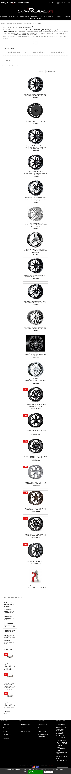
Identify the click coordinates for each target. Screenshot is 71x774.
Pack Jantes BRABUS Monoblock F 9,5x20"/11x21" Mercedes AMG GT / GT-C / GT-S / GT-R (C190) (35, 225)
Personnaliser (49, 772)
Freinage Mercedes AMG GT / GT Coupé (9, 636)
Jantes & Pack (35, 16)
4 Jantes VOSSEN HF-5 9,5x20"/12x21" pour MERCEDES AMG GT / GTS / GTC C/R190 (35, 483)
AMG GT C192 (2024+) (57, 52)
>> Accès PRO (10, 4)
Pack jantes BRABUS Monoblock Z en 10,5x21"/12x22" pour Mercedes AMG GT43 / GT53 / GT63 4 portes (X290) (35, 147)
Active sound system (47, 16)
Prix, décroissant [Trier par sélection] (56, 71)
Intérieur (40, 18)
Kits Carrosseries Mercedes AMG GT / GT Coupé (9, 604)
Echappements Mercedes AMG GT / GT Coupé (9, 618)
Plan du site (6, 738)
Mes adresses (42, 731)
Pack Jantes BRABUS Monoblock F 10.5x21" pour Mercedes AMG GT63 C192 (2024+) (35, 301)
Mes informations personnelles (43, 735)
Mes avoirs (41, 728)
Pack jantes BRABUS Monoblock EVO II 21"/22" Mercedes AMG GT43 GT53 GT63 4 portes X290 (35, 251)
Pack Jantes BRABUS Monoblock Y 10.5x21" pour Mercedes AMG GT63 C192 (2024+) (35, 327)
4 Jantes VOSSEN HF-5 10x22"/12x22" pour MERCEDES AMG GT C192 (35, 431)
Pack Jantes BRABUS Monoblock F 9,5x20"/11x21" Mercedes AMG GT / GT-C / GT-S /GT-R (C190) (35, 380)
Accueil (3, 2)
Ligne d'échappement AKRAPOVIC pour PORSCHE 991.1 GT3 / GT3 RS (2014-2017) (10, 705)
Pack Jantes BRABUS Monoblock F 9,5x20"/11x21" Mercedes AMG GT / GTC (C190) (35, 354)
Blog (68, 2)
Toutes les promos (7, 712)
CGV (22, 728)
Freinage (67, 16)
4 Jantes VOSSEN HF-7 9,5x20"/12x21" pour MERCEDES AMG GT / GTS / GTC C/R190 (35, 534)
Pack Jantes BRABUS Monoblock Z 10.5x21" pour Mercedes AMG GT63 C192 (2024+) (35, 276)
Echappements (59, 16)
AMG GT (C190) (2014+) (13, 52)
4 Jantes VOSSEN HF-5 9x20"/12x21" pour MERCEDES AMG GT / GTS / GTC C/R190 (35, 508)
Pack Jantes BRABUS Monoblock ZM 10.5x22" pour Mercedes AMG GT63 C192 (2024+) (35, 120)
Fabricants (5, 731)
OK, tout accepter (35, 772)
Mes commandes (42, 724)
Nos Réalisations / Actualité (21, 2)
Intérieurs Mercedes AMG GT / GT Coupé (9, 631)
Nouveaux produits (8, 728)
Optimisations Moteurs (9, 16)
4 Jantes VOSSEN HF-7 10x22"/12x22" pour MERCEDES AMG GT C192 (35, 405)
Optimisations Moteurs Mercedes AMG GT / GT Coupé (9, 611)
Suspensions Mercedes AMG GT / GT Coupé (9, 642)
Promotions (6, 724)
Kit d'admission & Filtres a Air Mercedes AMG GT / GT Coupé (10, 625)
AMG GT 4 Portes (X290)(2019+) (35, 52)
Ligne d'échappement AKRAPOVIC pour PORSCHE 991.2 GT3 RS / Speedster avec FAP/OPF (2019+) (10, 686)
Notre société (9, 2)
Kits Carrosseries (24, 16)
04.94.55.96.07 (63, 756)
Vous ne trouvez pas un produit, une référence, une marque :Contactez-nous (35, 586)
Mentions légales (25, 724)
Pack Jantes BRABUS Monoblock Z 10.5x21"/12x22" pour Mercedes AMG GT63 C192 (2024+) (35, 173)
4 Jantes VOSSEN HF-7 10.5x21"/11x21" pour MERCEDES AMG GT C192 (35, 457)
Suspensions (32, 18)
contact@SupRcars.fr (61, 760)
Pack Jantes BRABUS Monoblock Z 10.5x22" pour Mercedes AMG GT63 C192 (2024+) (35, 94)
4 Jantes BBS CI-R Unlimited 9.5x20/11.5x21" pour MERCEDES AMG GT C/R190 (35, 560)
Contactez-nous (7, 734)
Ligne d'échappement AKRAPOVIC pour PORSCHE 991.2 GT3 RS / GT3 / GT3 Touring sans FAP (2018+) (10, 667)
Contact (3, 4)
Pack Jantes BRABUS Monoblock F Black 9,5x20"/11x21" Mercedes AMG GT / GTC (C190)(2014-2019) (35, 199)
